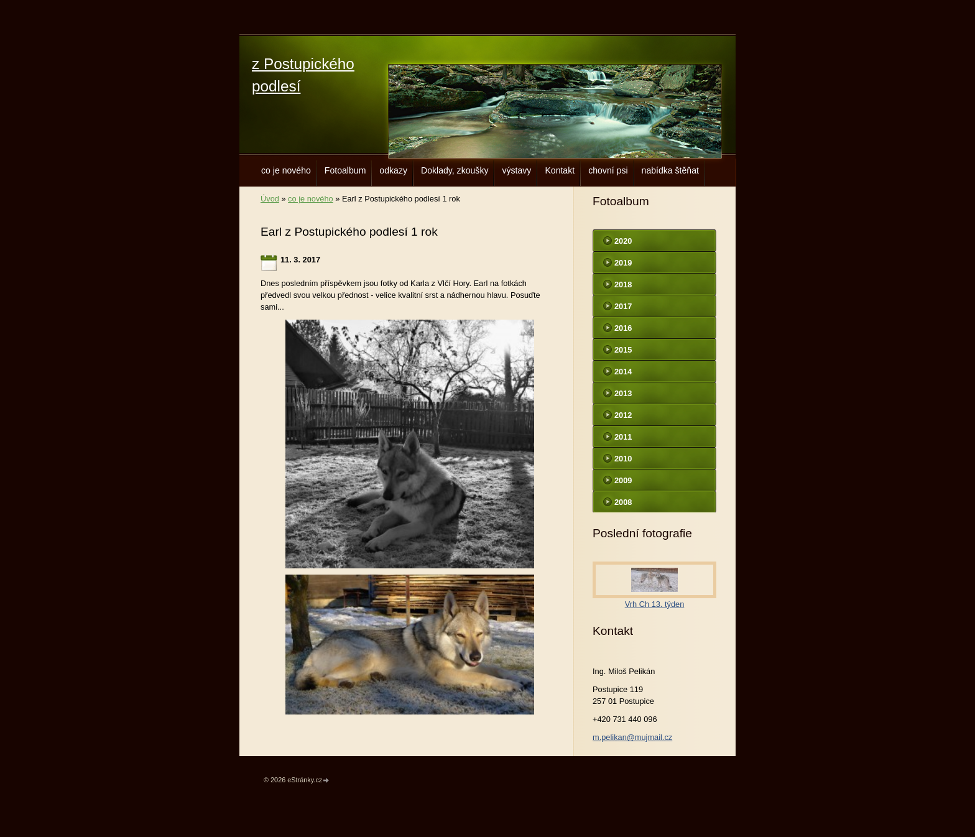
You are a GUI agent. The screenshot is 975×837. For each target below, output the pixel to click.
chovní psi (607, 170)
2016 (623, 328)
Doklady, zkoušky (455, 170)
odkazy (393, 170)
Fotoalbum (345, 170)
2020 (623, 241)
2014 (623, 371)
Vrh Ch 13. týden (655, 604)
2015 (623, 349)
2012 (623, 415)
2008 (623, 502)
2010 (623, 458)
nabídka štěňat (670, 170)
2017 (623, 306)
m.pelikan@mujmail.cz (632, 737)
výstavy (516, 170)
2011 (623, 437)
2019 (623, 262)
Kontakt (560, 170)
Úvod (270, 198)
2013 (623, 393)
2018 (623, 284)
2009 (623, 480)
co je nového (286, 170)
